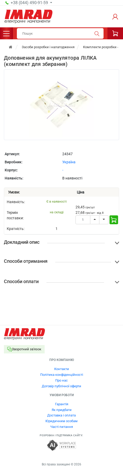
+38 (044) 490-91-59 (30, 3)
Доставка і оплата (61, 415)
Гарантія (61, 404)
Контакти (61, 369)
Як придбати (62, 410)
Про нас (61, 380)
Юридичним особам (61, 421)
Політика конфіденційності (61, 375)
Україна (69, 162)
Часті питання (61, 427)
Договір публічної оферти (61, 386)
